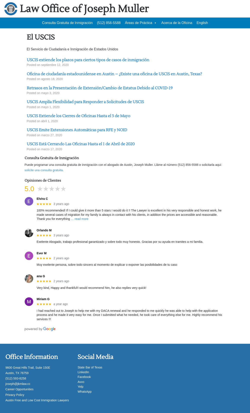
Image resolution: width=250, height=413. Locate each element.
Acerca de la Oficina (176, 23)
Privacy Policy (14, 395)
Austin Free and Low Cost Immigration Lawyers (37, 400)
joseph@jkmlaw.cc (17, 384)
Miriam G (43, 299)
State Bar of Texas (90, 367)
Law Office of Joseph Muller (84, 9)
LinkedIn (83, 372)
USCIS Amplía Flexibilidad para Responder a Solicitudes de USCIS (85, 101)
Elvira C (42, 198)
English (202, 23)
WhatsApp (85, 391)
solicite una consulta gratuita (44, 170)
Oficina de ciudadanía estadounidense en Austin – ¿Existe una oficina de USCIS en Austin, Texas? (114, 74)
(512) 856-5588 (109, 23)
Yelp (80, 386)
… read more (79, 219)
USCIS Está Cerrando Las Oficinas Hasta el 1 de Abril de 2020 (81, 144)
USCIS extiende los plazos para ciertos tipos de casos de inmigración (88, 60)
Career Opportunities (19, 389)
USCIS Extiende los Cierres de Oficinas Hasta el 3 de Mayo (78, 116)
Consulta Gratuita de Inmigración (67, 23)
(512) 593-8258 (15, 378)
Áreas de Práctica (141, 23)
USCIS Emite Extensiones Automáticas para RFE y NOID (77, 130)
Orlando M (44, 230)
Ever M (41, 253)
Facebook (84, 377)
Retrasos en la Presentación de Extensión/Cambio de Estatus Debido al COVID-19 (100, 88)
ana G (41, 276)
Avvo (81, 382)
